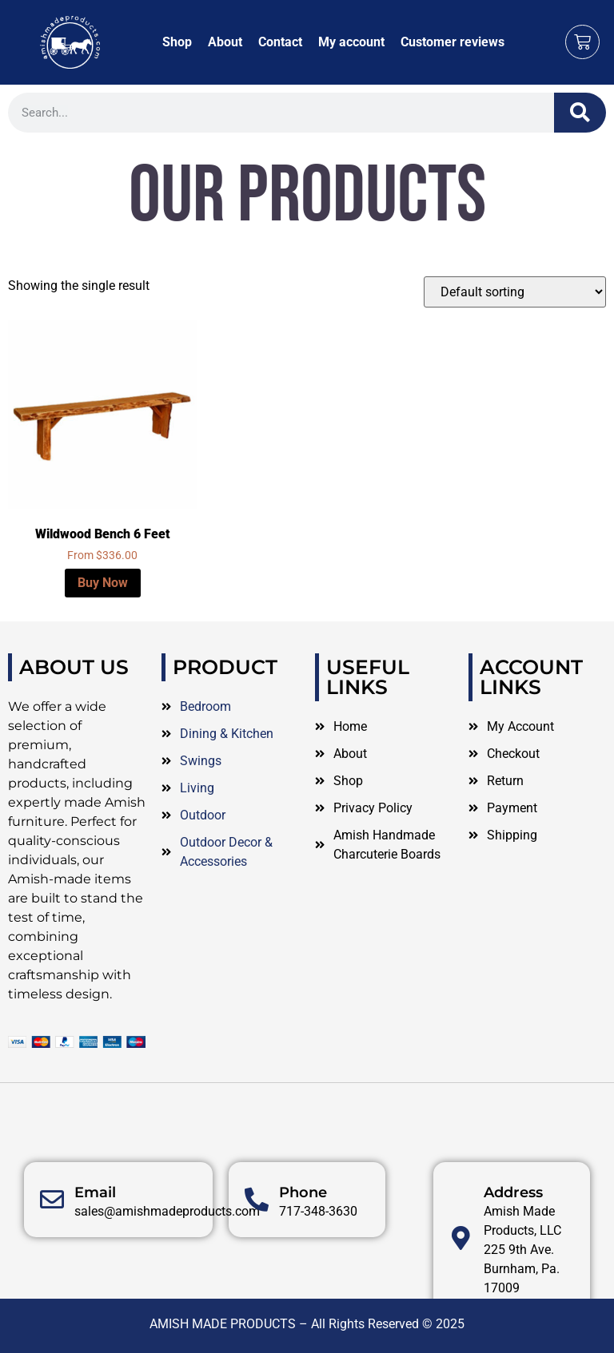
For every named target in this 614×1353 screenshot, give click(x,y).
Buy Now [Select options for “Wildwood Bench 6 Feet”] (103, 582)
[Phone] (257, 1251)
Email (95, 1243)
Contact (280, 42)
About (225, 42)
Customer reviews (452, 42)
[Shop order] (515, 292)
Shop (177, 42)
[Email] (52, 1251)
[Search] (580, 113)
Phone (303, 1243)
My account (351, 42)
